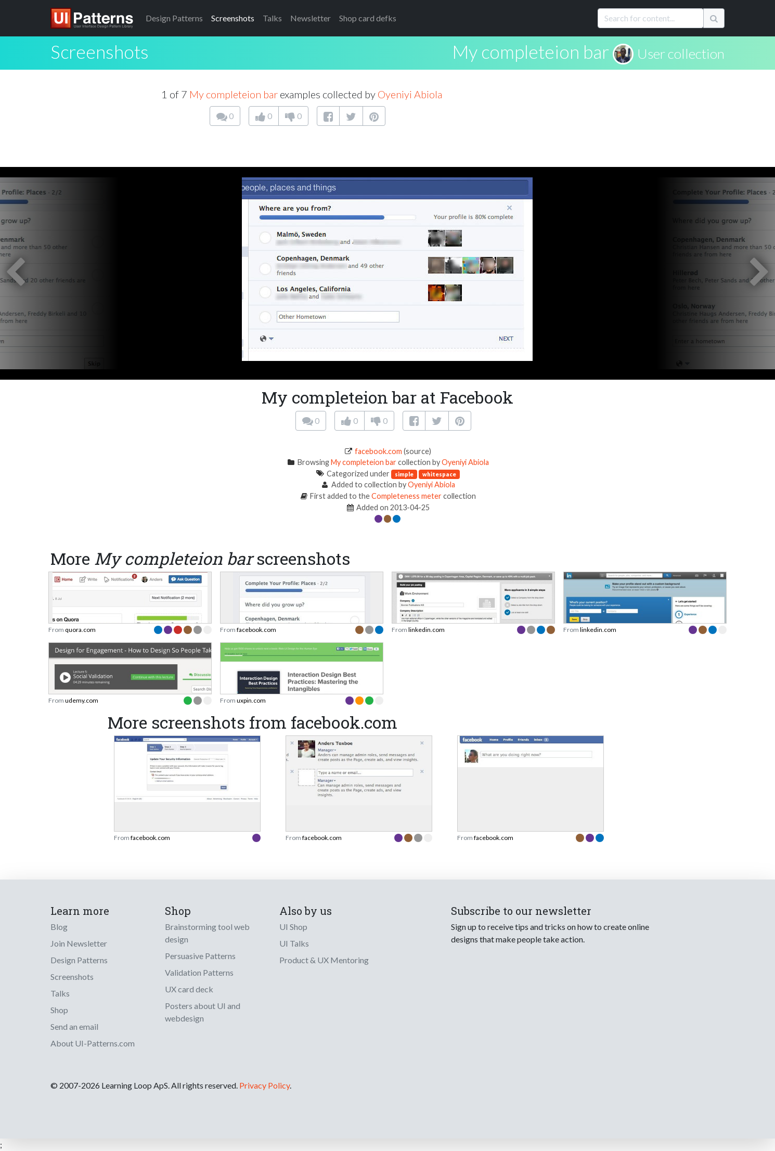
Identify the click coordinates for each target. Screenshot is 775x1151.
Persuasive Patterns (200, 956)
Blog (59, 927)
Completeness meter (406, 496)
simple (404, 474)
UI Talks (294, 943)
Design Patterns (79, 960)
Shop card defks (367, 18)
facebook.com (378, 451)
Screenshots (232, 18)
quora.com (80, 629)
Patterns (174, 18)
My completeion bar (530, 51)
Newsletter (310, 18)
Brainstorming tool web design (207, 933)
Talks (272, 18)
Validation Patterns (199, 972)
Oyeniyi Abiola (410, 94)
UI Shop (293, 927)
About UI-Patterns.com (92, 1043)
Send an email (74, 1026)
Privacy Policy (264, 1085)
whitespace (439, 474)
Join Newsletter (78, 943)
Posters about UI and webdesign (202, 1012)
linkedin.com (426, 629)
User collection (681, 53)
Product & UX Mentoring (324, 960)
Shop (59, 1010)
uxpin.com (251, 700)
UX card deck (189, 989)
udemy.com (81, 700)
